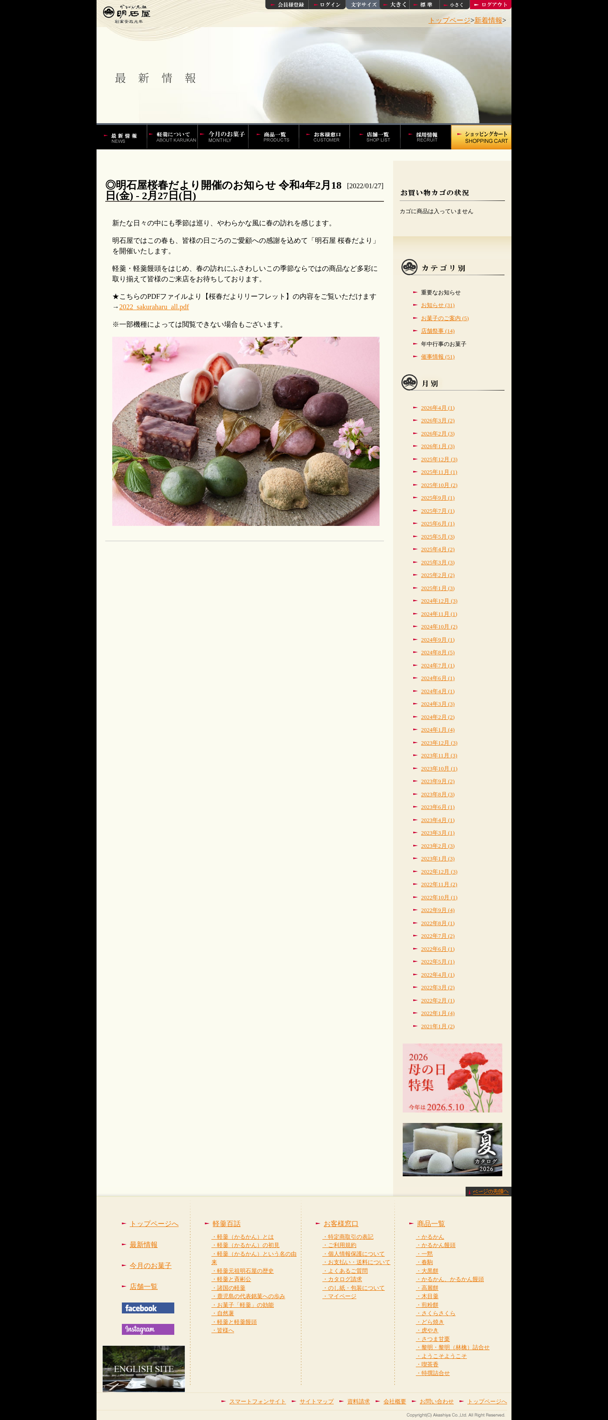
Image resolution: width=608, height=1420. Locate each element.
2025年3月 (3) (438, 562)
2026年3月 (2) (438, 420)
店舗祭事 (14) (438, 331)
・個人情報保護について (353, 1254)
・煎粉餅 (427, 1305)
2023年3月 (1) (438, 832)
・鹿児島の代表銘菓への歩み (248, 1296)
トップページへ (154, 1223)
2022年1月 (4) (438, 1013)
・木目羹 (427, 1296)
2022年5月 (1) (438, 961)
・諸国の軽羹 (228, 1288)
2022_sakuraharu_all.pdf (154, 307)
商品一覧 (431, 1223)
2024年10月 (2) (439, 626)
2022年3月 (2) (438, 987)
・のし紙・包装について (353, 1288)
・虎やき (427, 1330)
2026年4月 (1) (438, 407)
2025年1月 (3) (438, 588)
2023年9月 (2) (438, 781)
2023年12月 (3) (439, 742)
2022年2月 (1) (438, 1000)
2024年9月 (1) (438, 639)
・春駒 (424, 1262)
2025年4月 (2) (438, 549)
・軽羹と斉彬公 (231, 1279)
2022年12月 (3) (439, 871)
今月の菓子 (227, 136)
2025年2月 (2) (438, 575)
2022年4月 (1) (438, 974)
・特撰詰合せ (433, 1373)
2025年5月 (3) (438, 536)
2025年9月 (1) (438, 497)
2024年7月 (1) (438, 665)
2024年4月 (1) (438, 691)
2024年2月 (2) (438, 717)
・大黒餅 (427, 1271)
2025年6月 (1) (438, 523)
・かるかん (430, 1236)
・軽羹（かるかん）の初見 (245, 1245)
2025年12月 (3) (439, 459)
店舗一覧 (380, 136)
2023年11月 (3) (439, 755)
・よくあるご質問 (345, 1271)
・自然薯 (222, 1313)
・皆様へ (222, 1330)
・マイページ (339, 1296)
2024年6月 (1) (438, 678)
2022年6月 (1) (438, 949)
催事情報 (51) (438, 356)
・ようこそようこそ (441, 1356)
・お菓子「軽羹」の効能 (242, 1305)
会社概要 (394, 1401)
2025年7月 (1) (438, 511)
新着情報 (488, 20)
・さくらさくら (436, 1313)
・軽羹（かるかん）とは (242, 1236)
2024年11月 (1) (439, 614)
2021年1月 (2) (438, 1026)
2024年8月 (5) (438, 652)
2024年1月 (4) (438, 729)
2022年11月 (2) (439, 884)
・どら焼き (430, 1322)
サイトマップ (317, 1401)
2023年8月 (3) (438, 794)
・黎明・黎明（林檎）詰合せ (453, 1347)
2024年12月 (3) (439, 601)
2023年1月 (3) (438, 858)
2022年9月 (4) (438, 910)
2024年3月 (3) (438, 704)
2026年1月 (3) (438, 446)
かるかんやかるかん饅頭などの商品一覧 (278, 136)
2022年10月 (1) (439, 897)
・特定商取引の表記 (347, 1236)
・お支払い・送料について (356, 1262)
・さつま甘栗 (433, 1339)
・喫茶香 (427, 1364)
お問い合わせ (437, 1401)
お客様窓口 (329, 136)
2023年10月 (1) (439, 768)
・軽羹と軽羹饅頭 (234, 1322)
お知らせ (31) (438, 305)
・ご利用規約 (339, 1245)
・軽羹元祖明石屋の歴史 (242, 1271)
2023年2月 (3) (438, 846)
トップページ (449, 20)
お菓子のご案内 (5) (445, 318)
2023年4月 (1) (438, 820)
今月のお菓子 (151, 1265)
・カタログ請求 (342, 1279)
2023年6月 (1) (438, 807)
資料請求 (358, 1401)
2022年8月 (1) (438, 923)
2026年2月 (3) (438, 433)
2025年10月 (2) (439, 485)
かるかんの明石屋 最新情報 (126, 136)
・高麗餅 (427, 1288)
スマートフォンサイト (257, 1401)
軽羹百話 (177, 136)
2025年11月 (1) (439, 472)
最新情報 (144, 1244)
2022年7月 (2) (438, 936)
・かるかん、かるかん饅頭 (450, 1279)
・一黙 (424, 1254)
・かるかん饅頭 (436, 1245)
